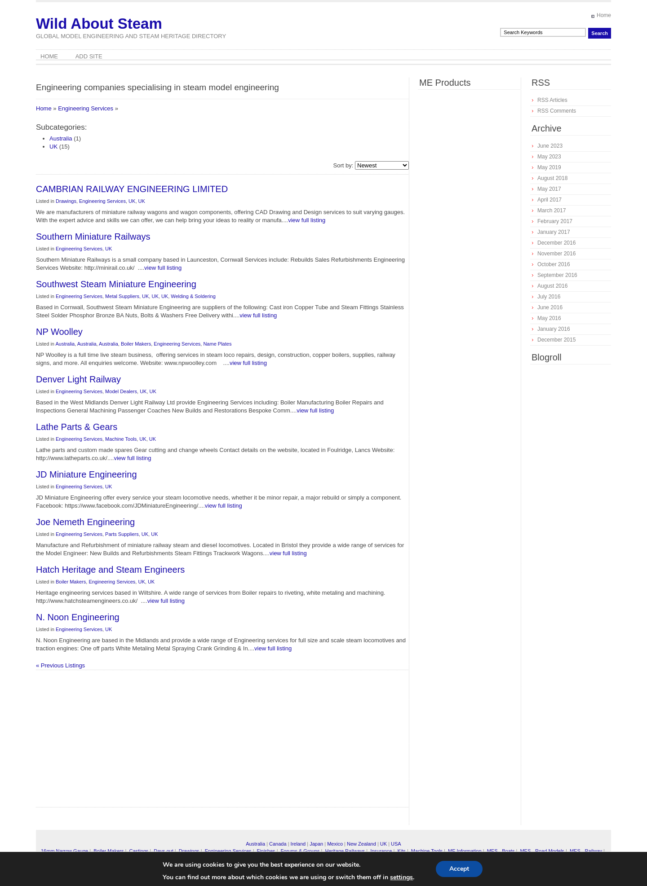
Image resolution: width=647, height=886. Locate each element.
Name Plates (217, 344)
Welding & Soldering (193, 296)
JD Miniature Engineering (86, 474)
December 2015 (556, 340)
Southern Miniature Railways (93, 236)
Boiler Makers (136, 344)
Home (604, 15)
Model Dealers (121, 391)
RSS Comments (556, 111)
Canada (278, 844)
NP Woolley (59, 332)
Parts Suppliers (122, 534)
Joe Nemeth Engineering (85, 522)
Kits (401, 851)
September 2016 (557, 275)
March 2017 (551, 210)
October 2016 (553, 264)
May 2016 (549, 318)
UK (53, 146)
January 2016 (553, 329)
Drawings (66, 201)
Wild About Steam (99, 23)
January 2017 (553, 232)
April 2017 (549, 200)
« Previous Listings (60, 665)
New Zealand (361, 844)
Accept (459, 868)
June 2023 (550, 146)
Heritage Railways (345, 851)
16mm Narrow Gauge (64, 851)
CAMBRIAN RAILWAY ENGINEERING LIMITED (132, 189)
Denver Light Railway (78, 379)
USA (396, 844)
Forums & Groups (300, 851)
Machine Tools (121, 439)
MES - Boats (501, 851)
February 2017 (554, 221)
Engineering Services (85, 108)
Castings (138, 851)
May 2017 (549, 189)
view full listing (306, 220)
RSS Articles (552, 100)
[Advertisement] (146, 742)
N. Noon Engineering (78, 617)
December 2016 (556, 243)
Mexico (335, 844)
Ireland (298, 844)
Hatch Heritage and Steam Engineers (110, 570)
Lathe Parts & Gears (76, 427)
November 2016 (556, 253)
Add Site (88, 56)
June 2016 (550, 307)
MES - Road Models (542, 851)
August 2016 (552, 286)
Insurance (381, 851)
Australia (60, 138)
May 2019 (549, 167)
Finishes (266, 851)
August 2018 (552, 178)
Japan (316, 844)
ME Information (465, 851)
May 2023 (549, 157)
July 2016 (548, 297)
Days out (163, 851)
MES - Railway (586, 851)
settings (401, 877)
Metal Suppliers (122, 296)
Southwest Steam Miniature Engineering (116, 284)
